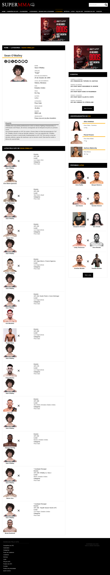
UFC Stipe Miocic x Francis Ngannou (45, 261)
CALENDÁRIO (24, 11)
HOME (4, 11)
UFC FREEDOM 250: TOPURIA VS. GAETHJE (84, 81)
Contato (5, 566)
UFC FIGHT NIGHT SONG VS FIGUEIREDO (83, 91)
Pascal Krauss (89, 135)
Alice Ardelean (89, 121)
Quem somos (7, 570)
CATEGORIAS (33, 11)
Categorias (6, 550)
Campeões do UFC (8, 545)
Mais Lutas (88, 275)
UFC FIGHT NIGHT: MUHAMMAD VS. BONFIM (84, 86)
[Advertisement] (18, 95)
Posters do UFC (7, 564)
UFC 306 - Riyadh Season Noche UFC (45, 508)
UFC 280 (36, 401)
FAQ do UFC (6, 561)
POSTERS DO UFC (89, 11)
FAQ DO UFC (79, 11)
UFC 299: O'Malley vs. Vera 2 (42, 473)
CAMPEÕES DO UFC (13, 11)
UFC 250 (36, 191)
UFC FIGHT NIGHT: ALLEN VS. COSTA (82, 97)
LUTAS (73, 11)
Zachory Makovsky (90, 148)
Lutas (4, 559)
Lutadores (6, 554)
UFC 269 (36, 331)
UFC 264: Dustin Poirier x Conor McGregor (46, 296)
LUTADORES (59, 11)
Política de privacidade (9, 568)
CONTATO (99, 11)
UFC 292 (36, 436)
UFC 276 (36, 366)
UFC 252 (36, 226)
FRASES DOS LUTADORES (46, 11)
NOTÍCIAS (67, 11)
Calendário (6, 548)
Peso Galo (38, 103)
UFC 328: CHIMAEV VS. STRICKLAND (82, 102)
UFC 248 (36, 156)
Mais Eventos (88, 108)
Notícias (5, 557)
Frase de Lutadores (8, 552)
